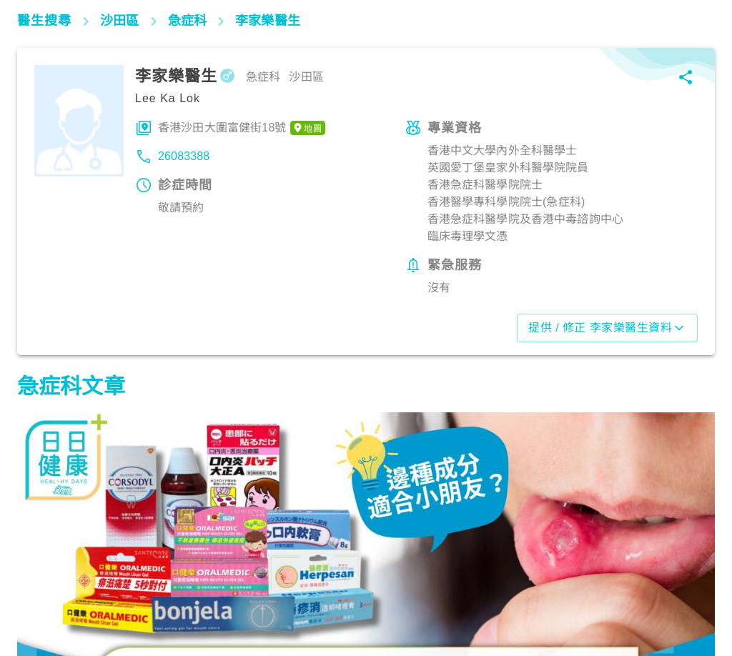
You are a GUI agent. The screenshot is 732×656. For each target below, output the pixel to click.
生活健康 (46, 593)
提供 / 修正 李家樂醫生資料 (607, 328)
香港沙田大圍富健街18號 (241, 128)
